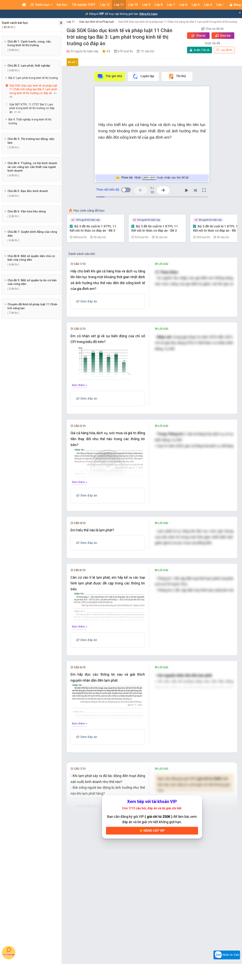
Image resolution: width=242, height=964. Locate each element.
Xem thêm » (79, 401)
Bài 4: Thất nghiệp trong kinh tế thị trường (29, 121)
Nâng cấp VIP (152, 850)
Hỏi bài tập (9, 951)
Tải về (199, 50)
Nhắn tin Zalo (226, 955)
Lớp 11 (71, 21)
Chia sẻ (198, 35)
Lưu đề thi (224, 50)
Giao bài (223, 35)
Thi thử (177, 76)
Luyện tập (143, 76)
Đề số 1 (72, 62)
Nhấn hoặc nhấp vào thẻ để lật (152, 177)
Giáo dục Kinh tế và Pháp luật (96, 21)
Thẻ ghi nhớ (109, 76)
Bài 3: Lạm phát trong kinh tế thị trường (33, 78)
